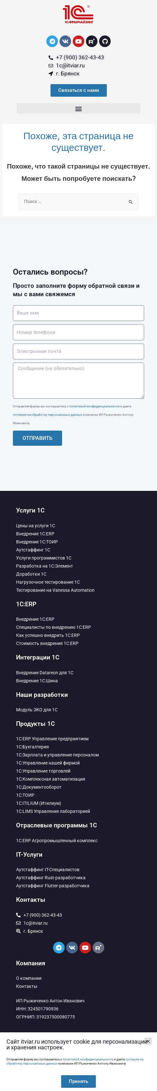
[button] (78, 108)
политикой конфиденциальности (94, 406)
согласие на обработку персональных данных (47, 414)
